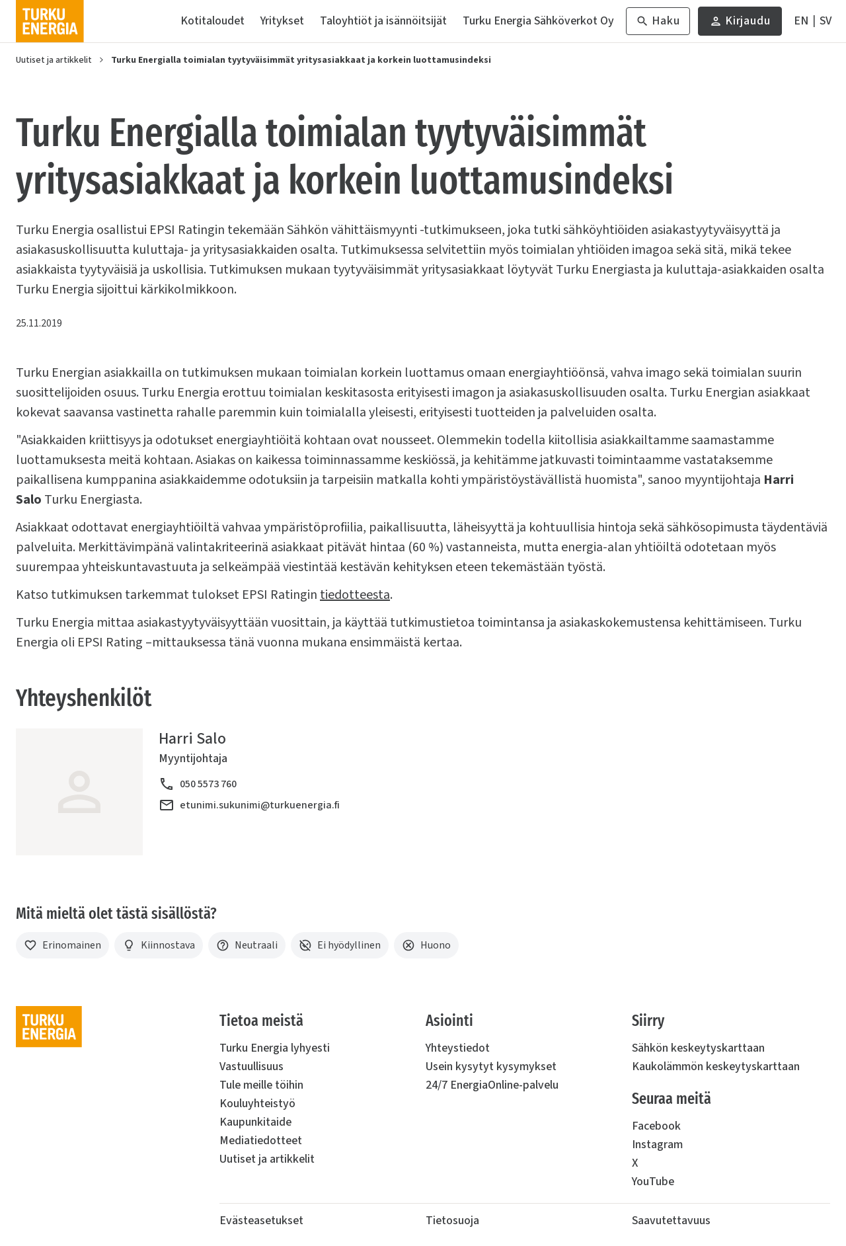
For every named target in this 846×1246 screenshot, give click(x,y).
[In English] (801, 21)
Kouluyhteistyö (257, 1103)
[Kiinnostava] (158, 945)
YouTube (653, 1181)
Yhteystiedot (458, 1048)
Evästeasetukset (261, 1220)
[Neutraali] (247, 945)
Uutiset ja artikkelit (54, 60)
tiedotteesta (355, 595)
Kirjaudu (740, 24)
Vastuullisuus (251, 1066)
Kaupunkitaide (255, 1122)
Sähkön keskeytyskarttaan (698, 1048)
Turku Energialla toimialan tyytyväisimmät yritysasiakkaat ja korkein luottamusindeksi (301, 60)
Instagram (657, 1144)
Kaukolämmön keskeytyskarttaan (716, 1066)
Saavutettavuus (671, 1220)
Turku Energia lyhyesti (274, 1048)
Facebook (656, 1126)
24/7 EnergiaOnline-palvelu (492, 1085)
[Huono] (426, 945)
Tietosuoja (452, 1220)
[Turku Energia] (50, 21)
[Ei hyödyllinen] (340, 945)
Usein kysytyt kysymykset (491, 1066)
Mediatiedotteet (260, 1140)
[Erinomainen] (62, 945)
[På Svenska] (825, 21)
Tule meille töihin (261, 1085)
